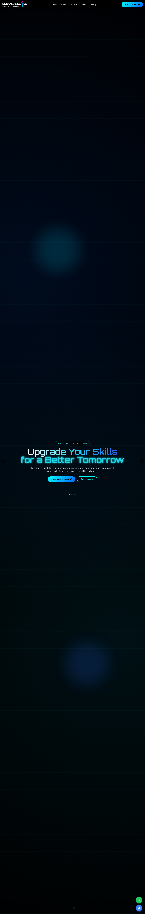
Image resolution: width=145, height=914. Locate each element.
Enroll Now (132, 4)
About (63, 4)
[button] (69, 494)
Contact (84, 4)
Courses (73, 4)
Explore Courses (61, 479)
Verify (93, 4)
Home (55, 4)
